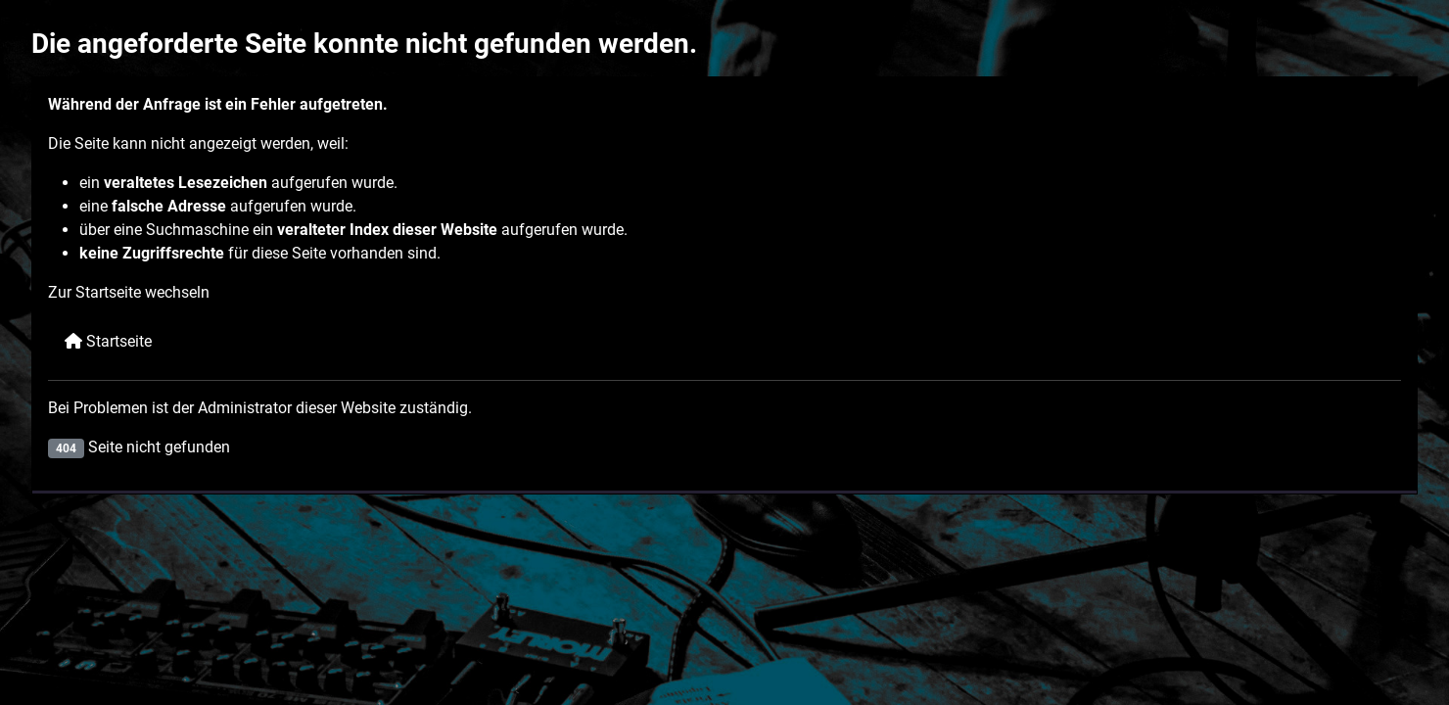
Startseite (108, 341)
